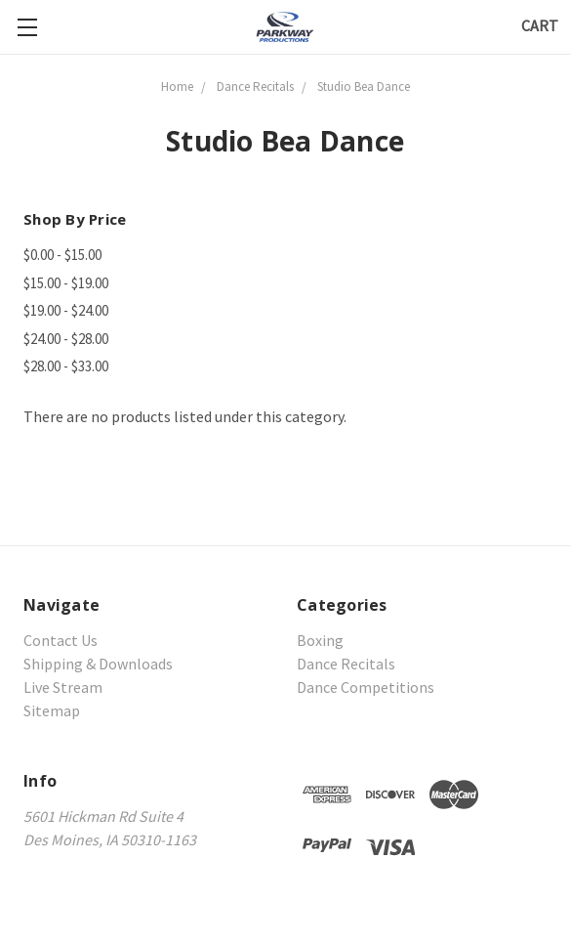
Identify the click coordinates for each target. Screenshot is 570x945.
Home (177, 86)
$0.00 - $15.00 (62, 254)
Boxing (320, 640)
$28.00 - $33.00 (65, 366)
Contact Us (60, 640)
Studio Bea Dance (363, 86)
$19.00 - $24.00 (65, 310)
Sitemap (51, 710)
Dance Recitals (255, 86)
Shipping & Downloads (98, 663)
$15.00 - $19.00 (65, 283)
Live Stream (62, 687)
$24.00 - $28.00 (65, 338)
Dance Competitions (365, 687)
